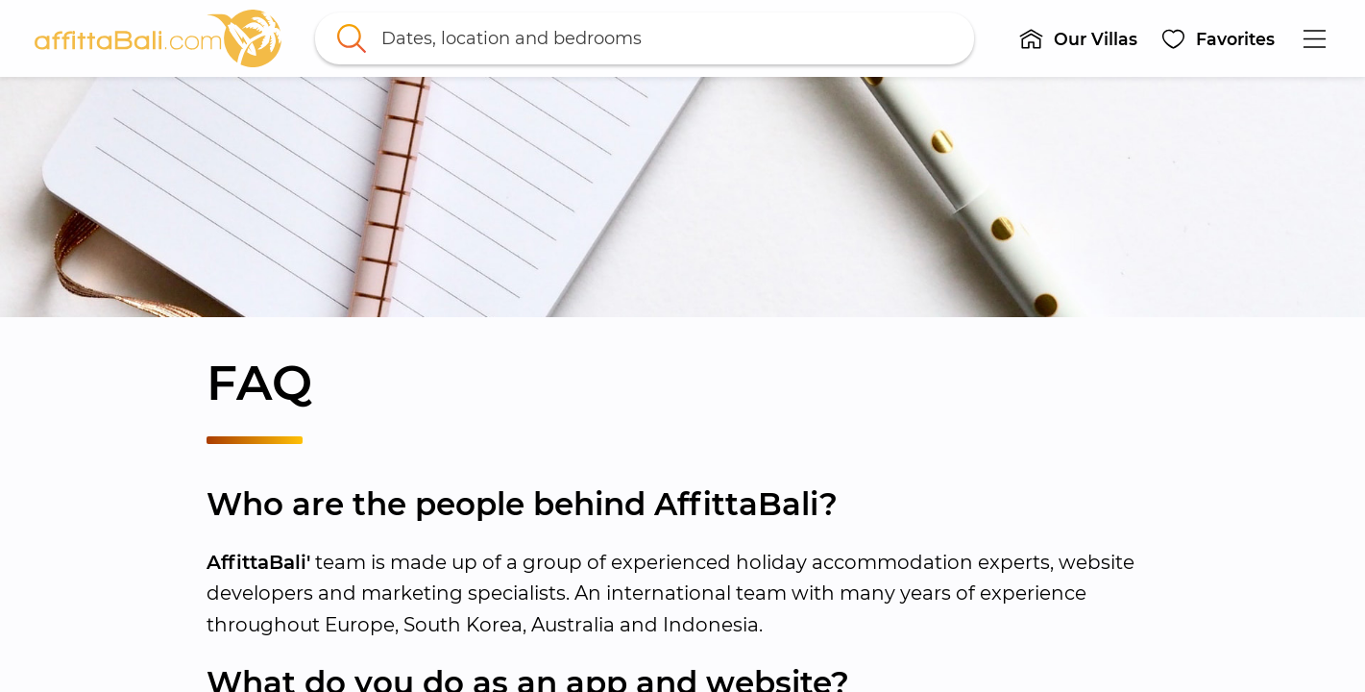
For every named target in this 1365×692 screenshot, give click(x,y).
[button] (1079, 38)
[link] (158, 38)
